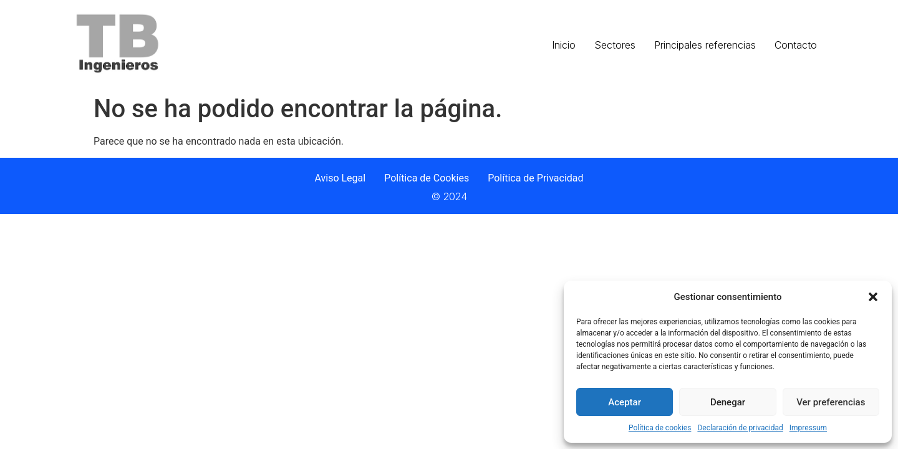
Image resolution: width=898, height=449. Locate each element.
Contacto (796, 45)
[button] (873, 297)
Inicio (564, 45)
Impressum (808, 427)
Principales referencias (705, 45)
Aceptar (624, 402)
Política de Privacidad (535, 178)
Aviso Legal (339, 178)
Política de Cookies (426, 178)
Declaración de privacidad (740, 427)
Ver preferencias (830, 402)
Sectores (614, 45)
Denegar (727, 402)
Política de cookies (660, 427)
